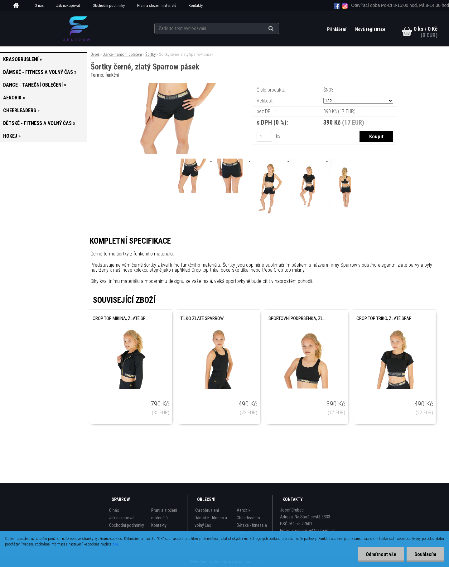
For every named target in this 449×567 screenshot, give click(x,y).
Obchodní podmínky (109, 5)
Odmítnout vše (381, 554)
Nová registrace (370, 29)
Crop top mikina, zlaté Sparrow (122, 318)
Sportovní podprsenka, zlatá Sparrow (297, 318)
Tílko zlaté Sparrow (202, 318)
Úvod (94, 54)
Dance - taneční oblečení (122, 54)
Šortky (150, 54)
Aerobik (243, 510)
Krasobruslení (207, 510)
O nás (39, 5)
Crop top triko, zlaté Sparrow (385, 318)
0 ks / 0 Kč (425, 29)
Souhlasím (425, 554)
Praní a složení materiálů (156, 5)
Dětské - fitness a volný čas (252, 529)
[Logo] (76, 28)
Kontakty (196, 5)
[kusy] (264, 136)
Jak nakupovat (68, 5)
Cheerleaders (248, 517)
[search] (278, 29)
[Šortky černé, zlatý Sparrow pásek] (177, 85)
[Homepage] (18, 6)
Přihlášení (337, 29)
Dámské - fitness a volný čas (211, 521)
